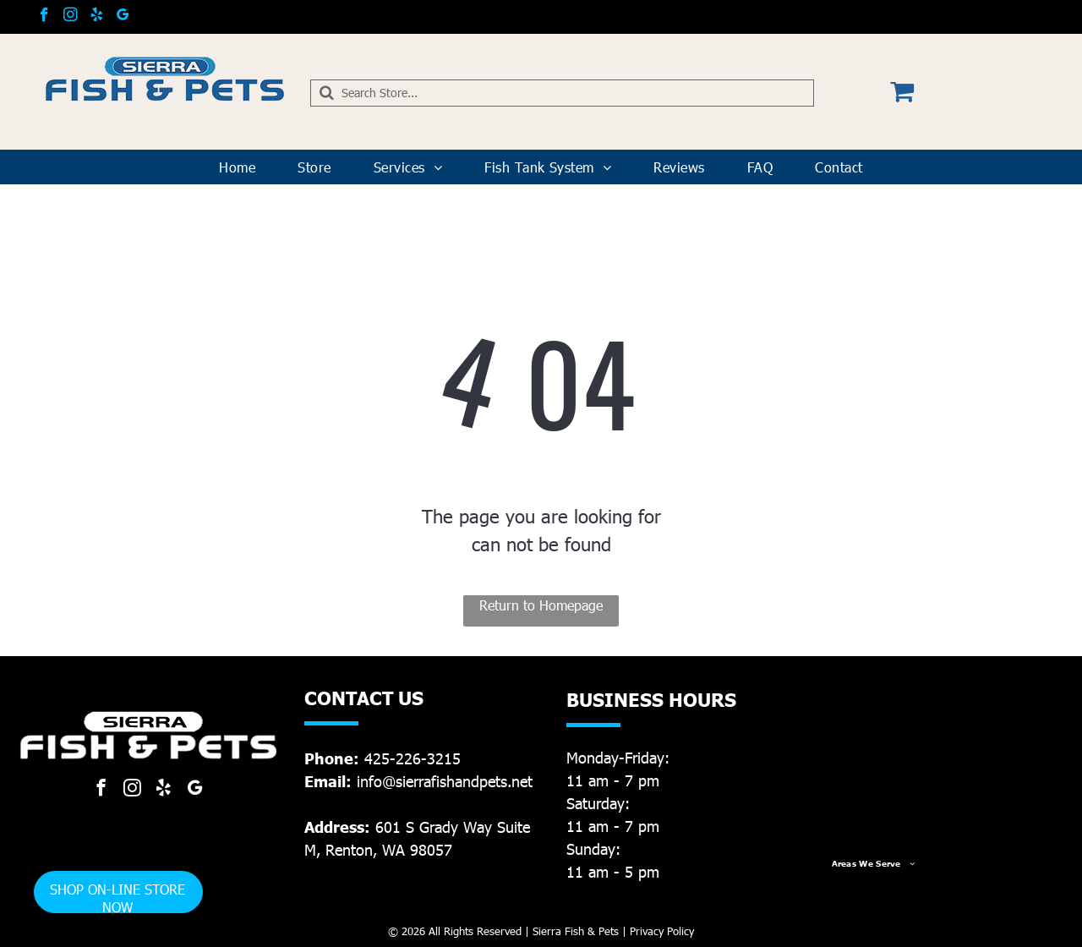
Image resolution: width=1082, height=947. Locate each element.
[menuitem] (237, 167)
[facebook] (44, 17)
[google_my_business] (123, 17)
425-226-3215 (412, 758)
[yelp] (96, 17)
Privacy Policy (662, 931)
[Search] (562, 93)
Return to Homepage (541, 605)
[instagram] (70, 17)
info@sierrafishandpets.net (445, 781)
